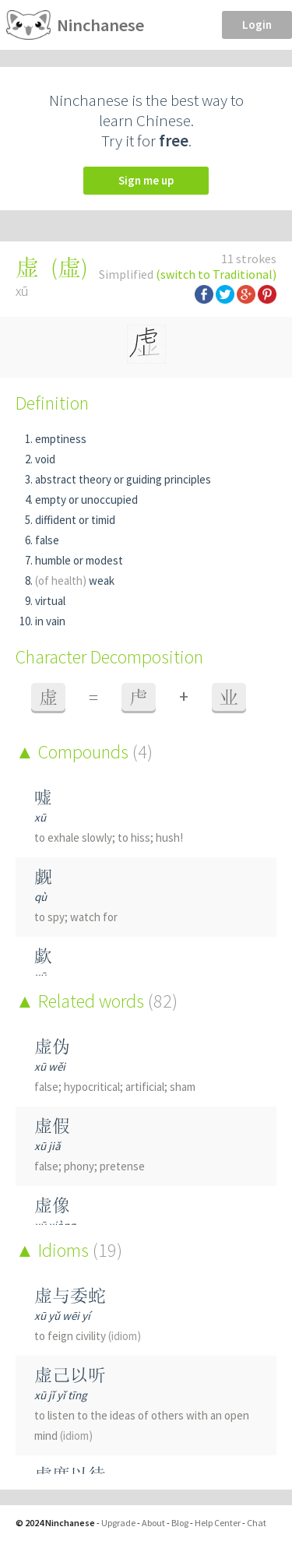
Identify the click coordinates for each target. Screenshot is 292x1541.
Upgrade (118, 1523)
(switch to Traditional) (216, 274)
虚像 (52, 1205)
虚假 (52, 1126)
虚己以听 (70, 1375)
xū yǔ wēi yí (62, 1315)
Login (257, 24)
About (153, 1523)
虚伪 (52, 1046)
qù (40, 896)
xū (40, 817)
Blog (179, 1523)
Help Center (218, 1523)
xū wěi (49, 1066)
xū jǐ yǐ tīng (60, 1395)
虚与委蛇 (70, 1295)
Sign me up (146, 180)
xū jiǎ (47, 1145)
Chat (256, 1523)
